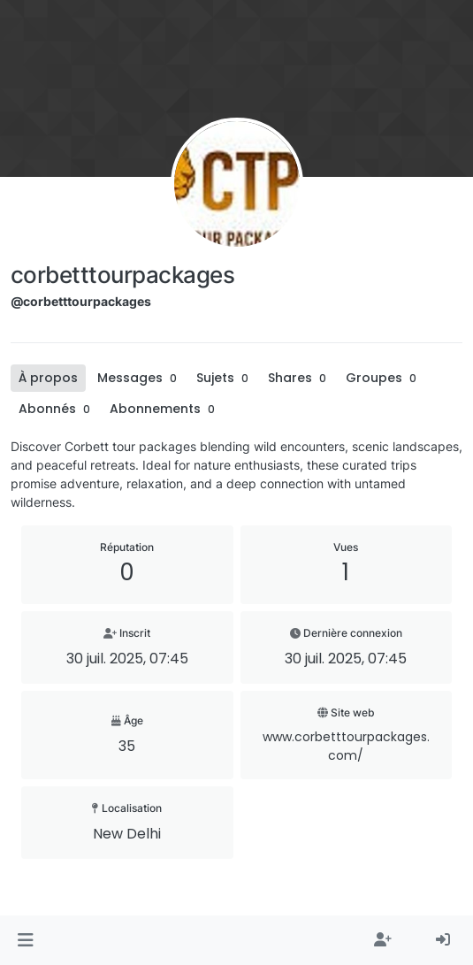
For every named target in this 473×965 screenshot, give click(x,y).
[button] (25, 940)
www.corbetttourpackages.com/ (346, 746)
